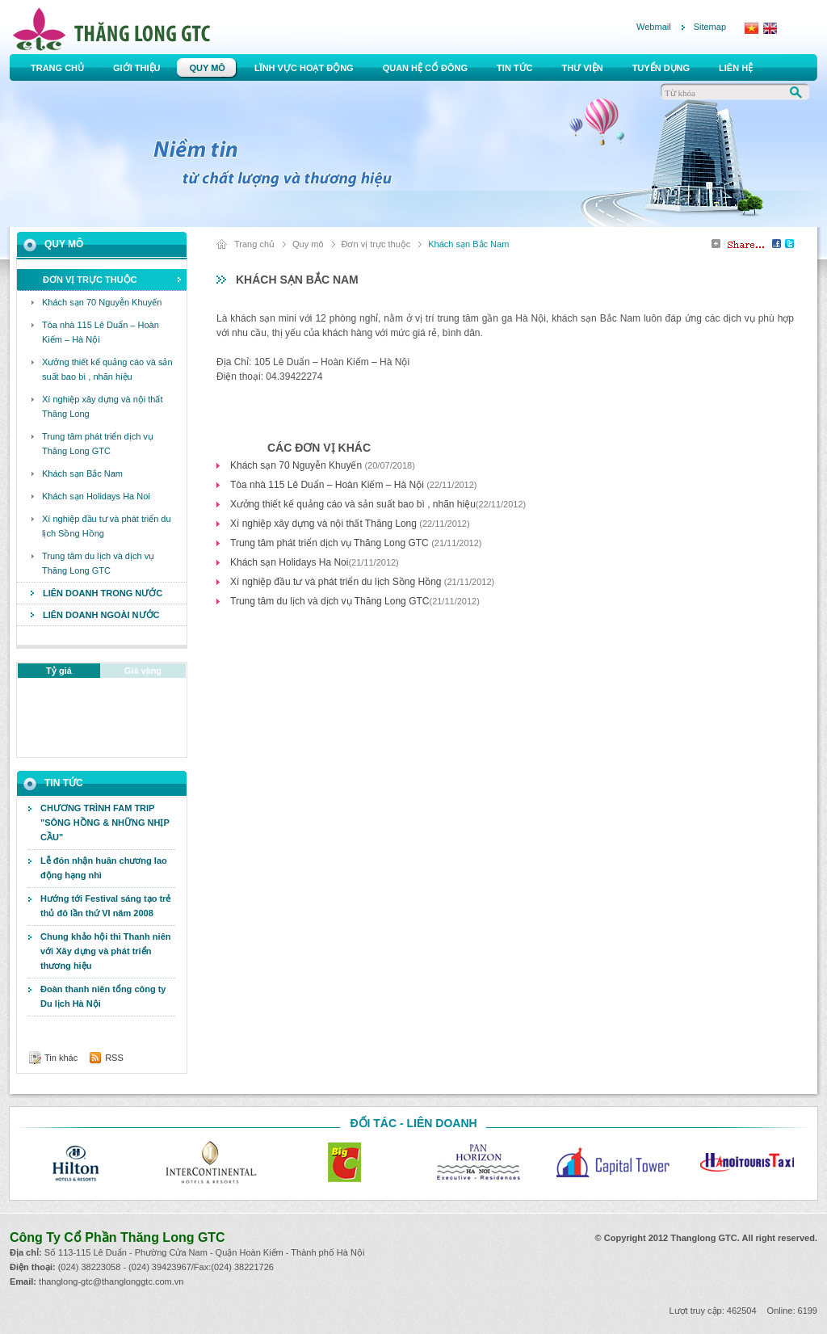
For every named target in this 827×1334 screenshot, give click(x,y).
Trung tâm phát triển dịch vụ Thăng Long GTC (330, 543)
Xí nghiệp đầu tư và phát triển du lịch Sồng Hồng (337, 581)
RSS (114, 1058)
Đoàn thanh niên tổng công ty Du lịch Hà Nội (103, 996)
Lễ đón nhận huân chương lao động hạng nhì (103, 868)
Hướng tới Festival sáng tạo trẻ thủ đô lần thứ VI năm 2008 (105, 906)
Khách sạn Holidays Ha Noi (289, 562)
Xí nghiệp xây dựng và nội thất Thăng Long (324, 523)
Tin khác (61, 1058)
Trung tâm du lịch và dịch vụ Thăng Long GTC (329, 601)
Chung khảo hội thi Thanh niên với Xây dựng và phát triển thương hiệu (105, 951)
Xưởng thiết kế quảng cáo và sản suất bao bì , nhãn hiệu (353, 504)
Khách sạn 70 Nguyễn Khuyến (297, 465)
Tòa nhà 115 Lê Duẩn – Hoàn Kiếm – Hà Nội (328, 484)
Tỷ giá (59, 670)
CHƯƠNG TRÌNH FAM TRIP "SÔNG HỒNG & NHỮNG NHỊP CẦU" (105, 822)
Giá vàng (143, 670)
